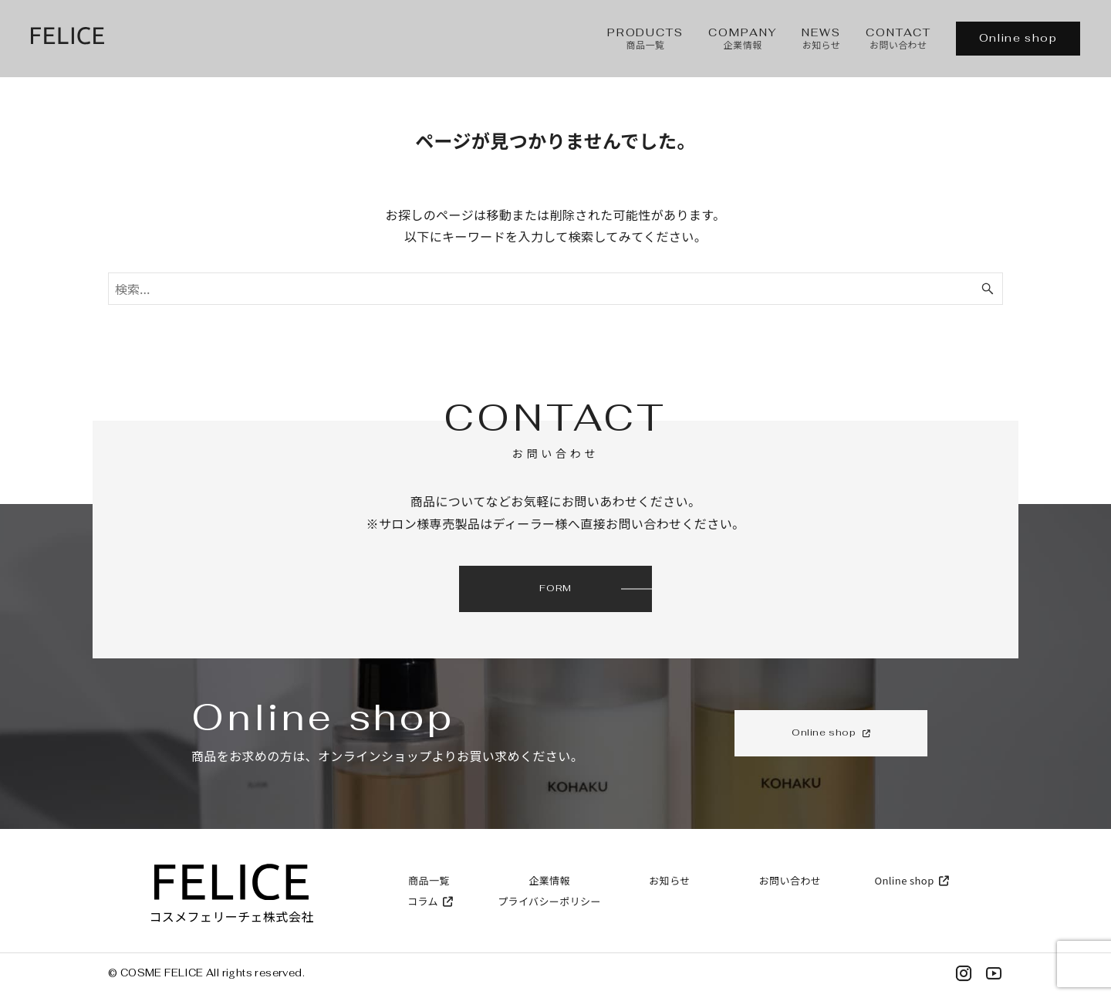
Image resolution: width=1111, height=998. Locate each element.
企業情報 (549, 880)
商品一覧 (429, 880)
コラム (429, 901)
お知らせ (669, 880)
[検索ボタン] (987, 288)
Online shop (1018, 38)
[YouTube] (993, 976)
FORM (555, 588)
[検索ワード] (555, 288)
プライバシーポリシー (549, 901)
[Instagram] (963, 976)
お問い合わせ (790, 880)
